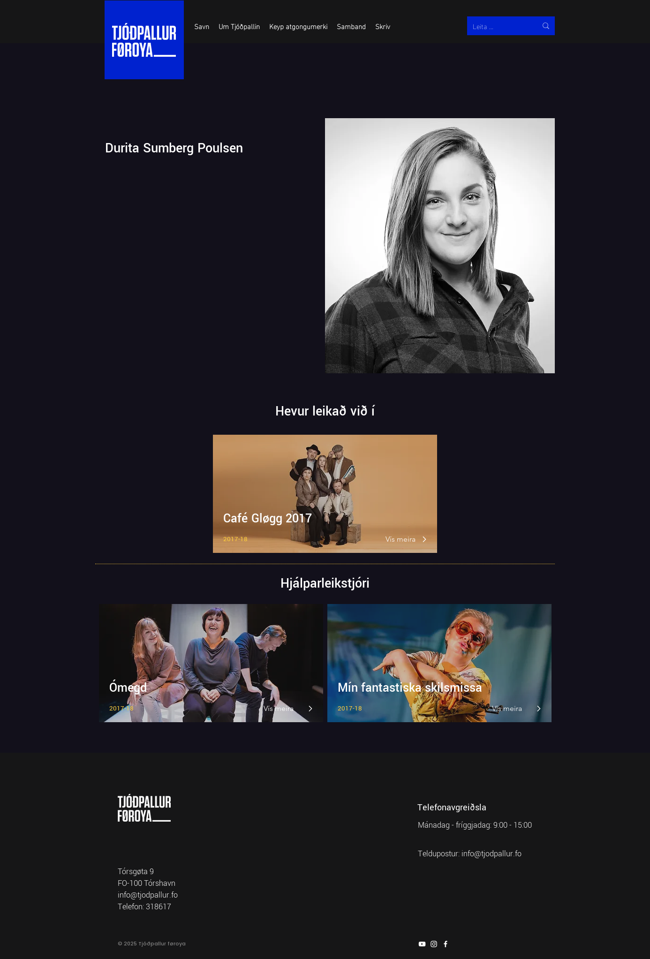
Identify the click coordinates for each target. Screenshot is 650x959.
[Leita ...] (498, 25)
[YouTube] (422, 944)
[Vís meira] (401, 539)
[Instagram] (434, 944)
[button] (201, 25)
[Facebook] (445, 944)
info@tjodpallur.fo (491, 853)
